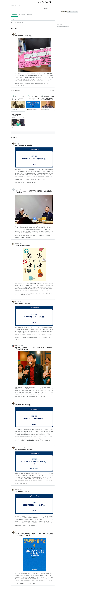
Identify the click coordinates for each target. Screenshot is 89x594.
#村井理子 (32, 293)
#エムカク (48, 83)
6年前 (21, 531)
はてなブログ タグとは (61, 23)
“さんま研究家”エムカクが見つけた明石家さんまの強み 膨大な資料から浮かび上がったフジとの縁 (47, 98)
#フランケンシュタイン (20, 293)
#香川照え (42, 235)
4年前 (24, 447)
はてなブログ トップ (15, 5)
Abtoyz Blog (17, 345)
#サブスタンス (35, 439)
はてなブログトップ (61, 24)
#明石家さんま (29, 235)
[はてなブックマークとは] (19, 90)
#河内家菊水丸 (29, 294)
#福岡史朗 (37, 440)
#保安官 (43, 179)
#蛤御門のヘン (42, 439)
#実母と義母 (37, 293)
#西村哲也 (23, 440)
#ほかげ (50, 337)
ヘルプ (67, 23)
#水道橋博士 (18, 525)
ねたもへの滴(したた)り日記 (20, 189)
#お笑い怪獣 (25, 396)
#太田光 (42, 440)
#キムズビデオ (18, 337)
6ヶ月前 (21, 143)
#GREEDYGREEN (30, 440)
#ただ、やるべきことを (36, 179)
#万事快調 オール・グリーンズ (37, 181)
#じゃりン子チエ (19, 339)
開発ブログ (72, 23)
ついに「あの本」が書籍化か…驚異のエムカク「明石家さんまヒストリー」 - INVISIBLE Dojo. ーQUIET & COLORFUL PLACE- (33, 98)
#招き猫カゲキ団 (30, 83)
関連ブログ (29, 14)
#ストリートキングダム (20, 83)
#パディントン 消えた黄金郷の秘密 (23, 439)
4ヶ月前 (21, 33)
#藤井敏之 (17, 237)
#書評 (34, 583)
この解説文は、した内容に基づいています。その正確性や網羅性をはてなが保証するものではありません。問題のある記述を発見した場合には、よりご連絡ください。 (17, 23)
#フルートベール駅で (31, 525)
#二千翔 (43, 396)
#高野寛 (24, 337)
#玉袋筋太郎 (47, 440)
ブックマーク (14, 95)
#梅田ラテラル (36, 235)
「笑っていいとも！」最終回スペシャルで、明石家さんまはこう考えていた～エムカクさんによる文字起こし (18, 98)
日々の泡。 (17, 33)
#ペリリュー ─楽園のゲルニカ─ (22, 181)
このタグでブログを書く (72, 11)
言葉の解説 (14, 14)
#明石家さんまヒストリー (21, 583)
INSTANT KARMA (18, 447)
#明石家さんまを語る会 (40, 83)
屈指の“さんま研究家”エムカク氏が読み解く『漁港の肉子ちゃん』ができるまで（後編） (18, 116)
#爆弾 (27, 293)
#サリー (28, 179)
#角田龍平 (17, 85)
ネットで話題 (22, 14)
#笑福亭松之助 (32, 396)
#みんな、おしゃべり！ (20, 179)
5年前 (21, 489)
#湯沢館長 (48, 235)
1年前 (21, 301)
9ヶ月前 (21, 243)
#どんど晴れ (23, 85)
